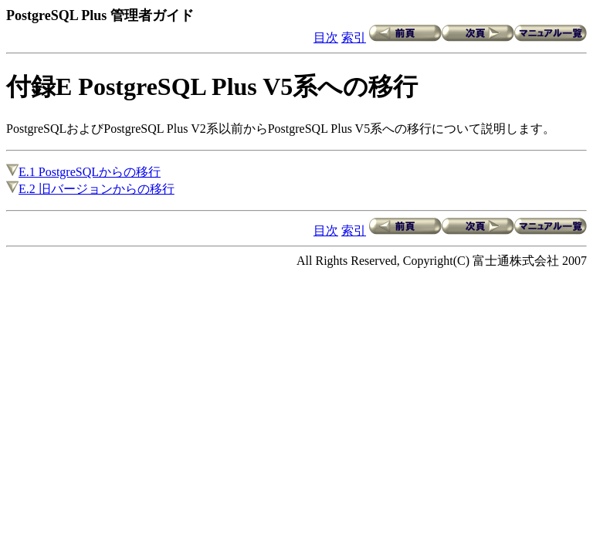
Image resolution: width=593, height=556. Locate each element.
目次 (325, 37)
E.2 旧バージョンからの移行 (90, 188)
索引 (353, 37)
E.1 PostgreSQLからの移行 (83, 171)
